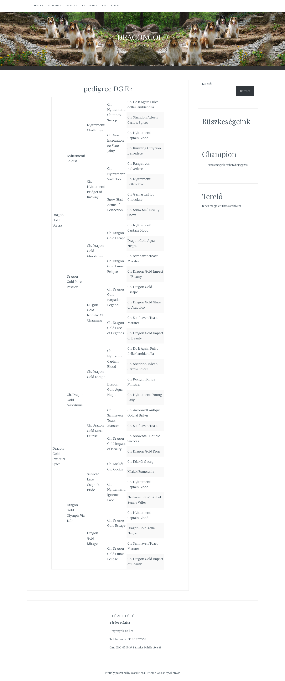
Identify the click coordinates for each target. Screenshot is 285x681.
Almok (72, 5)
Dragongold (142, 35)
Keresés (207, 84)
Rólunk (54, 5)
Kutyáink (89, 5)
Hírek (39, 5)
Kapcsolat (111, 5)
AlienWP (174, 673)
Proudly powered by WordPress (125, 673)
